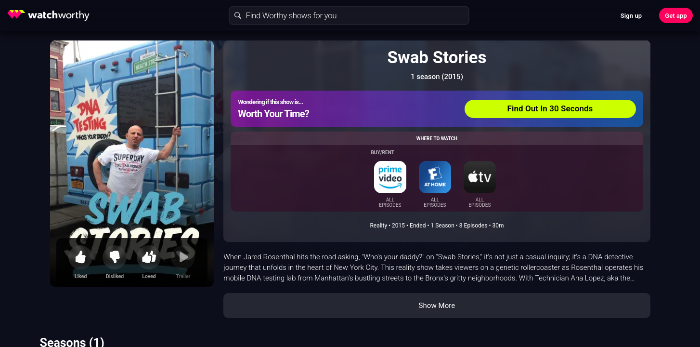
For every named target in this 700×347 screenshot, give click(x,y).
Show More (436, 305)
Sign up (631, 15)
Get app (676, 15)
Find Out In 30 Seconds (550, 108)
